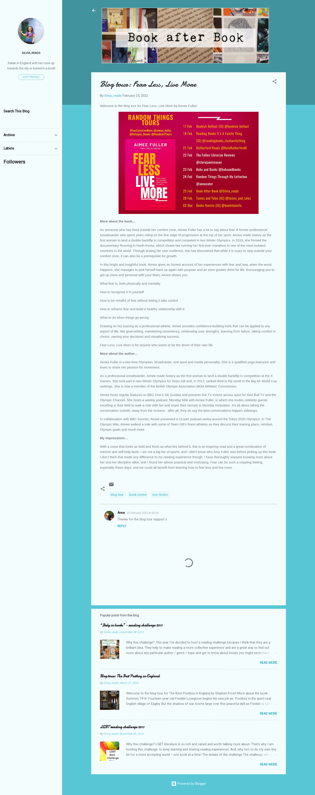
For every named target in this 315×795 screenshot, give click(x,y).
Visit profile (31, 77)
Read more (268, 663)
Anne (121, 513)
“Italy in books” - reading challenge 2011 (131, 625)
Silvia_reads (31, 53)
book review (138, 495)
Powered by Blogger (188, 784)
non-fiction (160, 495)
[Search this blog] (31, 119)
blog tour (117, 495)
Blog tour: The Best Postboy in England (129, 676)
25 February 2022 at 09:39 (142, 513)
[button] (274, 82)
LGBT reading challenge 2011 (122, 727)
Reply (121, 526)
